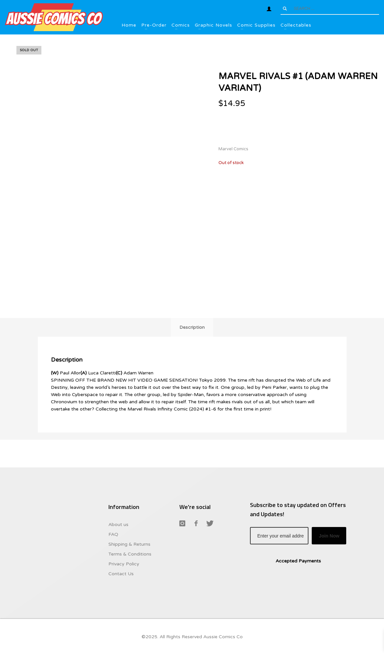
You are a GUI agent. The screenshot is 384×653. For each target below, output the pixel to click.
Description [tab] (192, 327)
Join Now (329, 535)
